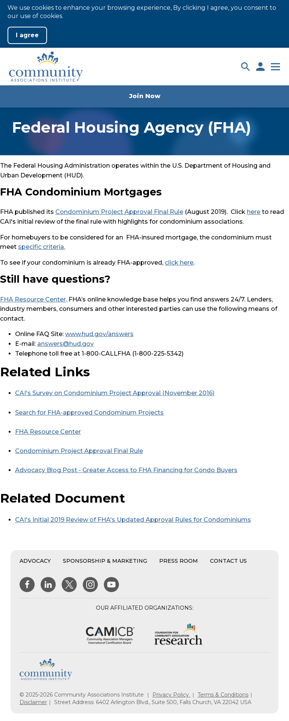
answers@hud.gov (65, 343)
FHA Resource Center (33, 299)
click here (179, 262)
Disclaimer (33, 702)
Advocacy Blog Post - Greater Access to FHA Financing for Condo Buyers (126, 470)
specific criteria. (41, 246)
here (253, 211)
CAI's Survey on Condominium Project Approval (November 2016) (114, 393)
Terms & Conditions (223, 694)
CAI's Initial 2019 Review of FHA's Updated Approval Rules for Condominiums (133, 519)
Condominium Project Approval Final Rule (119, 211)
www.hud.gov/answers (99, 334)
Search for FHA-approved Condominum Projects (89, 412)
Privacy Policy (171, 694)
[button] (245, 66)
